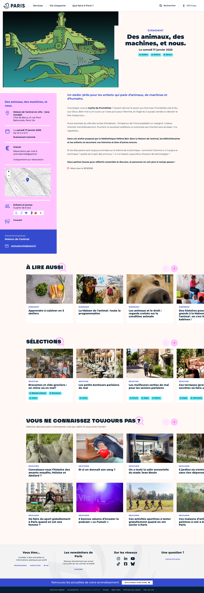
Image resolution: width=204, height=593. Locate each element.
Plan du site (149, 590)
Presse (106, 590)
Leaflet (27, 195)
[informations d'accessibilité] (28, 212)
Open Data (116, 590)
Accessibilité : (83, 590)
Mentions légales (57, 590)
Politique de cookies (132, 590)
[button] (27, 180)
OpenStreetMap (40, 195)
